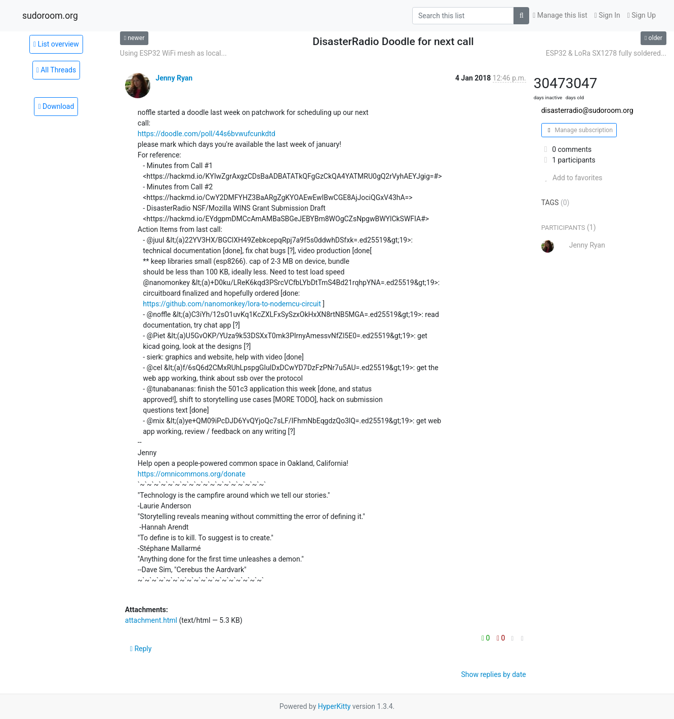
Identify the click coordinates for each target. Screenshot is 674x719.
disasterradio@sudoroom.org (587, 110)
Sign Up (641, 15)
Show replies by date (493, 674)
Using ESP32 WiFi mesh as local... (173, 53)
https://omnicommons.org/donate (192, 474)
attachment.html (151, 620)
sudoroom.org (50, 16)
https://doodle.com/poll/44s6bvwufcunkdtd (206, 134)
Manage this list (560, 15)
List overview (56, 44)
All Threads (56, 70)
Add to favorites (572, 178)
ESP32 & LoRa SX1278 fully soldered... (606, 53)
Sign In (607, 15)
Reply (141, 649)
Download (56, 106)
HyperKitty (334, 706)
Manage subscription (579, 130)
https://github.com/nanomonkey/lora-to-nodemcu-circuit (232, 304)
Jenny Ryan (173, 78)
